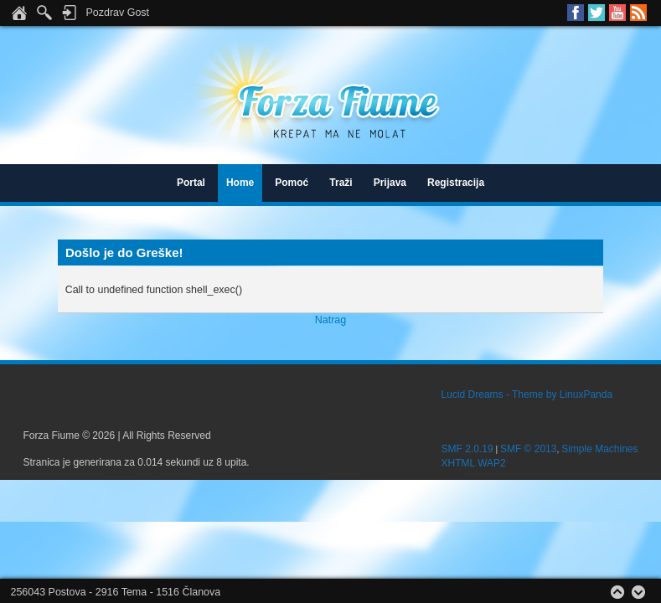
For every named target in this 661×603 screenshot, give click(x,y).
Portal (191, 182)
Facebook (575, 12)
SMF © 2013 (528, 449)
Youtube (617, 12)
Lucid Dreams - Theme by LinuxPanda (527, 394)
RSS (638, 12)
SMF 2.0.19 (467, 449)
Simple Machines (599, 449)
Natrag (330, 320)
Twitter (596, 12)
